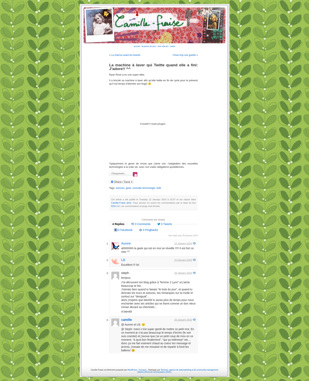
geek (128, 188)
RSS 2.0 (115, 206)
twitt (158, 188)
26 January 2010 (183, 273)
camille (126, 319)
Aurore (126, 243)
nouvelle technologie (143, 188)
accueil (137, 46)
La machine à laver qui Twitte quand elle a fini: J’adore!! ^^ (153, 67)
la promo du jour (149, 46)
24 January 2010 (183, 260)
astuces (120, 188)
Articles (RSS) (143, 372)
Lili (123, 260)
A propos (143, 370)
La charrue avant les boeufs (125, 55)
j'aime (172, 46)
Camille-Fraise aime (121, 203)
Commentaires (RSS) (161, 372)
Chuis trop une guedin (184, 55)
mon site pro (163, 46)
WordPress (132, 370)
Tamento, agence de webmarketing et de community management (189, 370)
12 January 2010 (183, 243)
